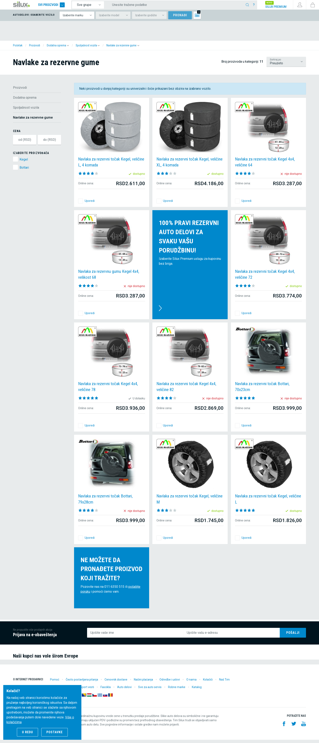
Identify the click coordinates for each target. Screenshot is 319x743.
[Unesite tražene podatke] (179, 6)
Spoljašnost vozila (26, 111)
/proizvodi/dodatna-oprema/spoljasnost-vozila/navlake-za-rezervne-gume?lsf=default (286, 65)
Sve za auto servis (150, 690)
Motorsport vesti (83, 690)
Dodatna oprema (24, 101)
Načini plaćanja (143, 682)
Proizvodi (20, 91)
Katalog (197, 690)
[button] (58, 48)
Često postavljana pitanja (82, 682)
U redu (27, 732)
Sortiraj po (275, 62)
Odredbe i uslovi (170, 682)
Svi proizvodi (59, 6)
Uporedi (90, 204)
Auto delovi (124, 690)
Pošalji (292, 636)
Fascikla (106, 690)
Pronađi (180, 18)
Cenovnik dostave (116, 682)
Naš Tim (224, 682)
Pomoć (54, 682)
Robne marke (176, 690)
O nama (191, 682)
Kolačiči (208, 682)
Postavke (54, 732)
